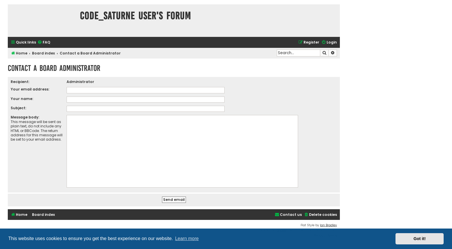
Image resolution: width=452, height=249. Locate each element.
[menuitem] (43, 42)
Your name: (22, 98)
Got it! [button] (420, 238)
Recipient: (20, 81)
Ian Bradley (328, 225)
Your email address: (30, 89)
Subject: (18, 107)
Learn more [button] (187, 238)
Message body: (25, 117)
